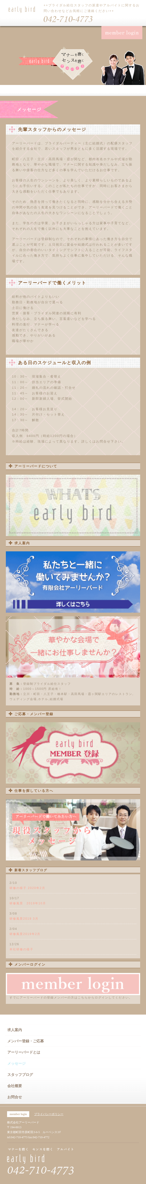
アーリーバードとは (23, 1052)
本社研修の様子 (21, 949)
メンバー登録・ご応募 (25, 1041)
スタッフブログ (20, 1075)
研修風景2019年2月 (25, 934)
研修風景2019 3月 (24, 918)
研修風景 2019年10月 (28, 903)
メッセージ (16, 1063)
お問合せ (14, 1097)
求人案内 (14, 1030)
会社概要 (14, 1086)
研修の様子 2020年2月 (27, 888)
